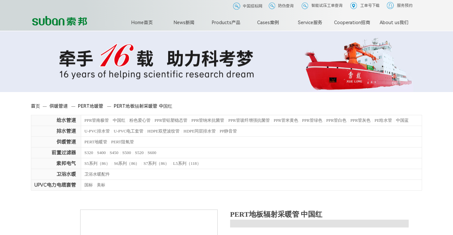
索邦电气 (66, 163)
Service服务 (310, 22)
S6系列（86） (127, 163)
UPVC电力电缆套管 (55, 185)
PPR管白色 (336, 120)
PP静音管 (228, 131)
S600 (152, 152)
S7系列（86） (156, 163)
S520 (139, 152)
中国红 (119, 120)
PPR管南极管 (96, 120)
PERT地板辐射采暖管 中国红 (143, 106)
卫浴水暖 (66, 174)
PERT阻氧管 (122, 141)
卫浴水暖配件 (97, 174)
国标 (88, 184)
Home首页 (142, 22)
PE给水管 (383, 120)
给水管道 (66, 120)
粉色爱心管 (140, 120)
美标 (101, 184)
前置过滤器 (63, 153)
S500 (126, 152)
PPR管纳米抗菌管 (207, 120)
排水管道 (66, 131)
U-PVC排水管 (97, 131)
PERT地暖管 (90, 106)
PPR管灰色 (360, 120)
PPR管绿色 (312, 120)
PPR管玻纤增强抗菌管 (249, 120)
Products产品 (226, 22)
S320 (88, 152)
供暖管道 (59, 106)
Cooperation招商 (352, 22)
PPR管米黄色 (286, 120)
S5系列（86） (97, 163)
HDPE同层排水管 (199, 131)
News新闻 (184, 22)
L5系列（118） (187, 163)
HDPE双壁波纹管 (163, 131)
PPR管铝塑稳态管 (170, 120)
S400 (101, 152)
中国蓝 (402, 120)
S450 (114, 152)
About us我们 (394, 22)
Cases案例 (268, 22)
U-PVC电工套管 (128, 131)
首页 (35, 106)
